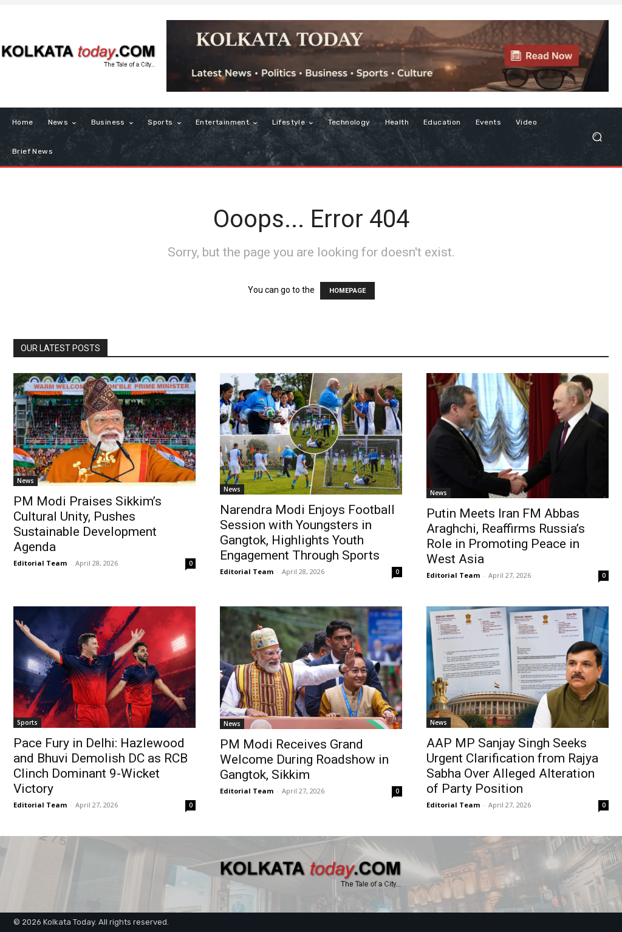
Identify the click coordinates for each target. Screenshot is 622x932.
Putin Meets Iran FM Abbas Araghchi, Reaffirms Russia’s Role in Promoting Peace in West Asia (505, 536)
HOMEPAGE (347, 291)
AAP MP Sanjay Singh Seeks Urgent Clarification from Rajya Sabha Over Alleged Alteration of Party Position (512, 766)
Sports (27, 722)
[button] (597, 137)
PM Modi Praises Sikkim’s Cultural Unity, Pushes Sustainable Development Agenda (87, 524)
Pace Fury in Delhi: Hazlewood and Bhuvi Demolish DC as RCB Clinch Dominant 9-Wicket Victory (100, 766)
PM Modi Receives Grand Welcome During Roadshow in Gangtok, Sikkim (304, 759)
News (25, 480)
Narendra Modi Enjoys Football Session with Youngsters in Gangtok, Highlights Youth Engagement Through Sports (307, 532)
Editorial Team (40, 562)
